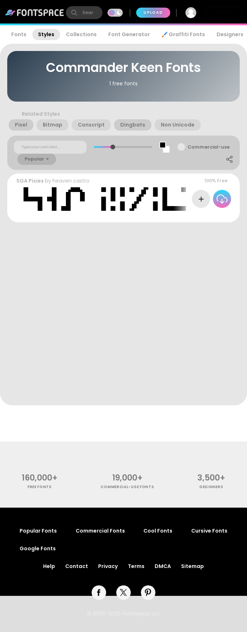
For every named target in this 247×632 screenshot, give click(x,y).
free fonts (40, 487)
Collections (81, 34)
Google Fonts (38, 548)
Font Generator (129, 34)
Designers (211, 487)
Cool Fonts (157, 530)
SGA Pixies (30, 180)
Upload (153, 12)
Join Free (224, 12)
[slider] (112, 147)
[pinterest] (148, 592)
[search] (84, 12)
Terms (136, 566)
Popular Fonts (38, 530)
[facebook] (99, 592)
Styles (46, 34)
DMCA (163, 566)
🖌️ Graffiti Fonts (183, 34)
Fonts (18, 34)
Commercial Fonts (100, 530)
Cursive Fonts (209, 530)
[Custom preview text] (50, 147)
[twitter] (123, 592)
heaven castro (71, 180)
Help (49, 566)
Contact (76, 566)
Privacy (108, 566)
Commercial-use (209, 147)
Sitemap (192, 566)
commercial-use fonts (127, 487)
